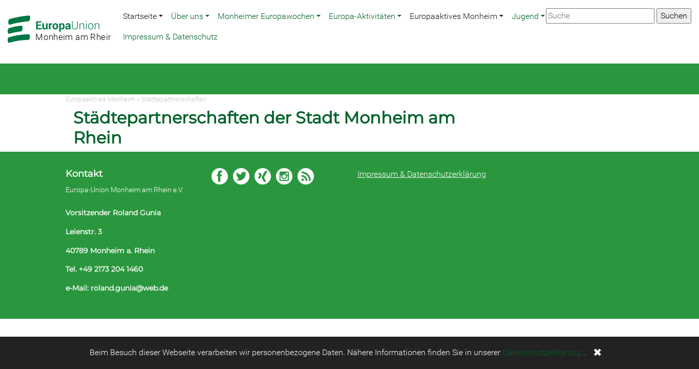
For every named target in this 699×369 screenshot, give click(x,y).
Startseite (140, 16)
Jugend (525, 16)
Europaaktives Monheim (453, 16)
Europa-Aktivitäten (362, 16)
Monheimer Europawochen (266, 16)
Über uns (187, 16)
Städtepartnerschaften (173, 99)
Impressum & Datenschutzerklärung (421, 174)
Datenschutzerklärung (541, 352)
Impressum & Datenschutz (170, 37)
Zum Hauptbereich (8, 0)
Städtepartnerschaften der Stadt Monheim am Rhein (264, 127)
